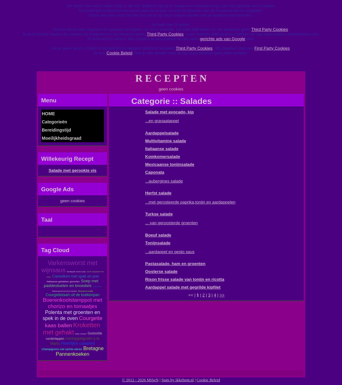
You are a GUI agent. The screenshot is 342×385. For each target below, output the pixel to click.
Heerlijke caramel (78, 343)
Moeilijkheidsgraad (61, 138)
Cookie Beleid (119, 53)
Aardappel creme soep (76, 272)
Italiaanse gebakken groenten (63, 281)
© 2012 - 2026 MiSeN (140, 379)
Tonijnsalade (97, 286)
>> (222, 295)
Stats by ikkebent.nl (177, 379)
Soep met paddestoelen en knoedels (71, 283)
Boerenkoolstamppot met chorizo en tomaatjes (72, 303)
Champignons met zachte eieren (61, 349)
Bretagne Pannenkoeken (80, 351)
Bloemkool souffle (85, 291)
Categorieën (54, 121)
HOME (48, 113)
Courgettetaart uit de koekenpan (72, 295)
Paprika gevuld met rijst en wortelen (64, 291)
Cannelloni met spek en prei (75, 276)
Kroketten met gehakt (71, 329)
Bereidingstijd (56, 130)
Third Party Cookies (269, 29)
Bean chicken (80, 334)
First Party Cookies (272, 48)
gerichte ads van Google (222, 38)
